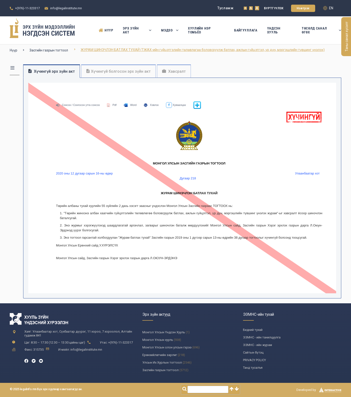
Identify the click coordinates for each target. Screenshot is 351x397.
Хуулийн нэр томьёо (199, 30)
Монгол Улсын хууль (157, 340)
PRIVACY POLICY (254, 360)
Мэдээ (169, 30)
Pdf (112, 104)
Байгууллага (245, 30)
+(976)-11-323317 (27, 8)
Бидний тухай (253, 330)
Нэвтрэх (303, 8)
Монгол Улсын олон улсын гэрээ (167, 347)
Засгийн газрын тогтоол (48, 50)
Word (130, 104)
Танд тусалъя (253, 367)
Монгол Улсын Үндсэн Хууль (163, 332)
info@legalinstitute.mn (66, 8)
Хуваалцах (176, 104)
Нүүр (106, 30)
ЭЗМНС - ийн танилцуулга (262, 337)
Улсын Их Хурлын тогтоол (162, 362)
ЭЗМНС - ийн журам (257, 345)
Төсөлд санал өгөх (321, 30)
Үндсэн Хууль (274, 30)
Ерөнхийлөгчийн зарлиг (159, 355)
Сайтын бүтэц (253, 352)
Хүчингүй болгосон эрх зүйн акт (118, 71)
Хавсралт (174, 71)
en (328, 8)
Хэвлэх (151, 104)
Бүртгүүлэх (274, 8)
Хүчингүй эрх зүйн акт (51, 71)
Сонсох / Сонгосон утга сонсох (78, 104)
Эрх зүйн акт (137, 30)
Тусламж (225, 8)
